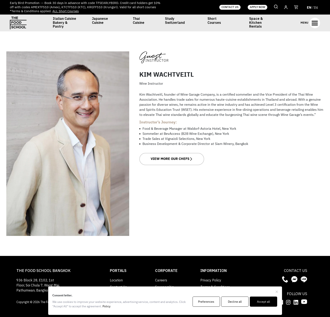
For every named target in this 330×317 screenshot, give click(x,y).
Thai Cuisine (138, 21)
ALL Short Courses (65, 11)
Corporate (166, 271)
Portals (118, 271)
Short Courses (214, 21)
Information (213, 271)
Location (116, 280)
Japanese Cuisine (100, 21)
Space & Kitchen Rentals (256, 23)
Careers (161, 280)
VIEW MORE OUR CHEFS (172, 159)
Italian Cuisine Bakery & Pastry (64, 23)
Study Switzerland (175, 21)
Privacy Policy (210, 280)
